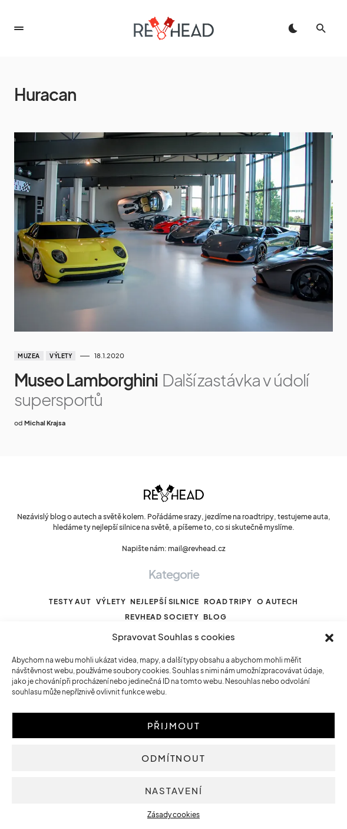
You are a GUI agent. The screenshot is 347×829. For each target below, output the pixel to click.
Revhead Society (162, 616)
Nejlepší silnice (164, 601)
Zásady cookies (173, 814)
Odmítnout (173, 758)
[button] (329, 637)
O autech (277, 601)
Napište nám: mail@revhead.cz (174, 548)
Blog (215, 616)
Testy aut (70, 601)
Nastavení (174, 790)
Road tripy (228, 601)
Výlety (60, 355)
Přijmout (173, 725)
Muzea (29, 355)
